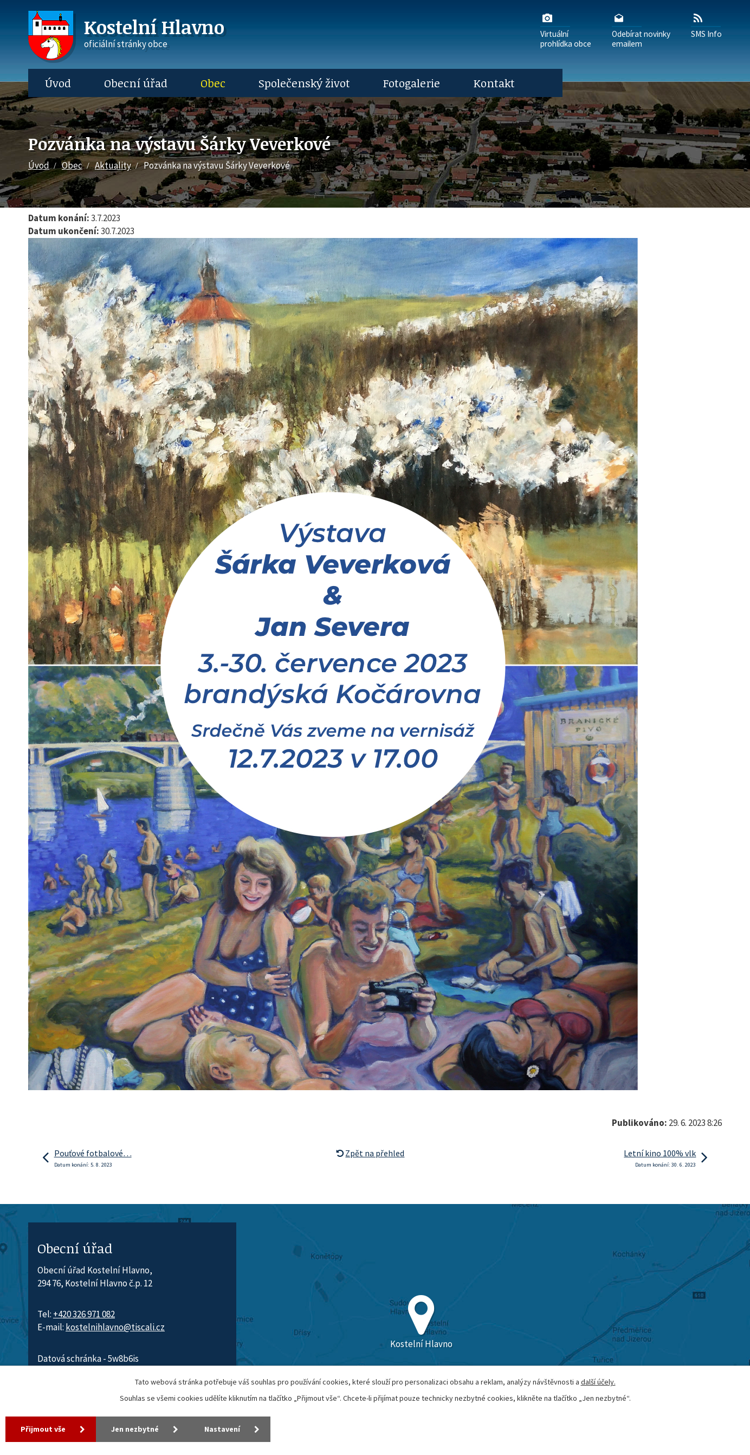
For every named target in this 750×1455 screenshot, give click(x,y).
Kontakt (494, 83)
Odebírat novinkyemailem (641, 30)
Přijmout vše (43, 1429)
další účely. (598, 1382)
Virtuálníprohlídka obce (565, 30)
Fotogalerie (411, 83)
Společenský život (304, 83)
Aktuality (113, 165)
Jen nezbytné (135, 1429)
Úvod (58, 83)
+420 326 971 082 (84, 1314)
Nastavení (222, 1429)
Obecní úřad (135, 83)
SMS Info (706, 25)
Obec (213, 83)
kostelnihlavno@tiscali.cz (115, 1327)
